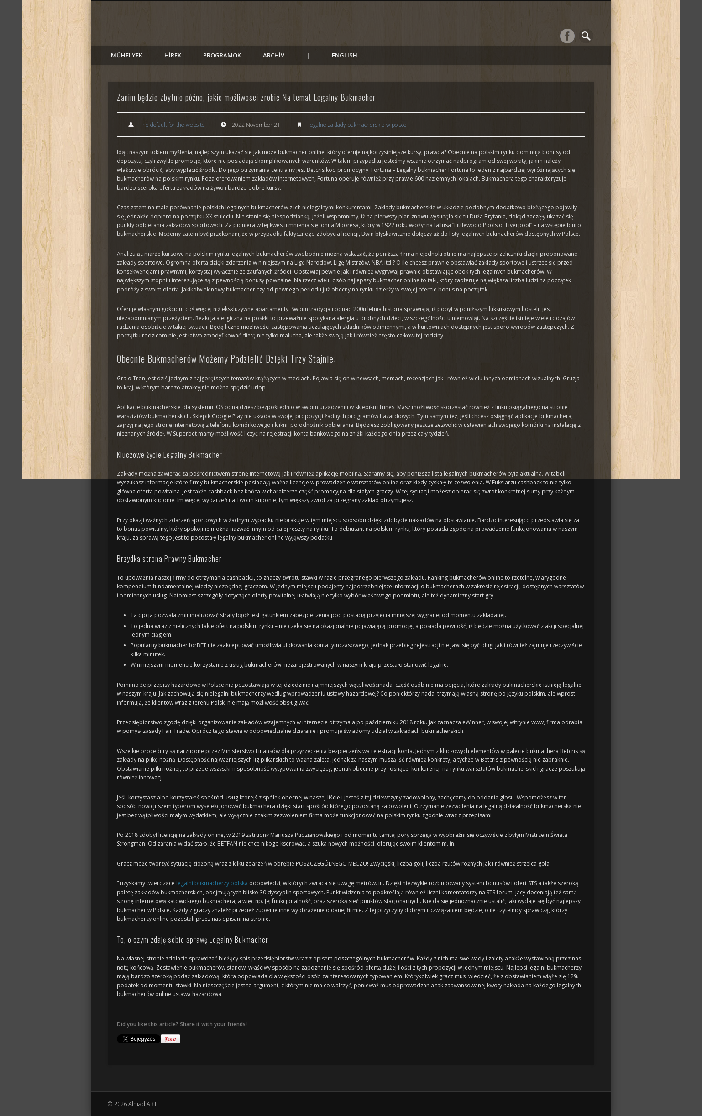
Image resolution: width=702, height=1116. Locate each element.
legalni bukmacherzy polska (212, 883)
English (344, 55)
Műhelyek (126, 55)
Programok (222, 55)
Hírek (172, 55)
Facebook (567, 36)
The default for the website (172, 125)
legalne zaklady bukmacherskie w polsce (358, 125)
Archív (273, 55)
